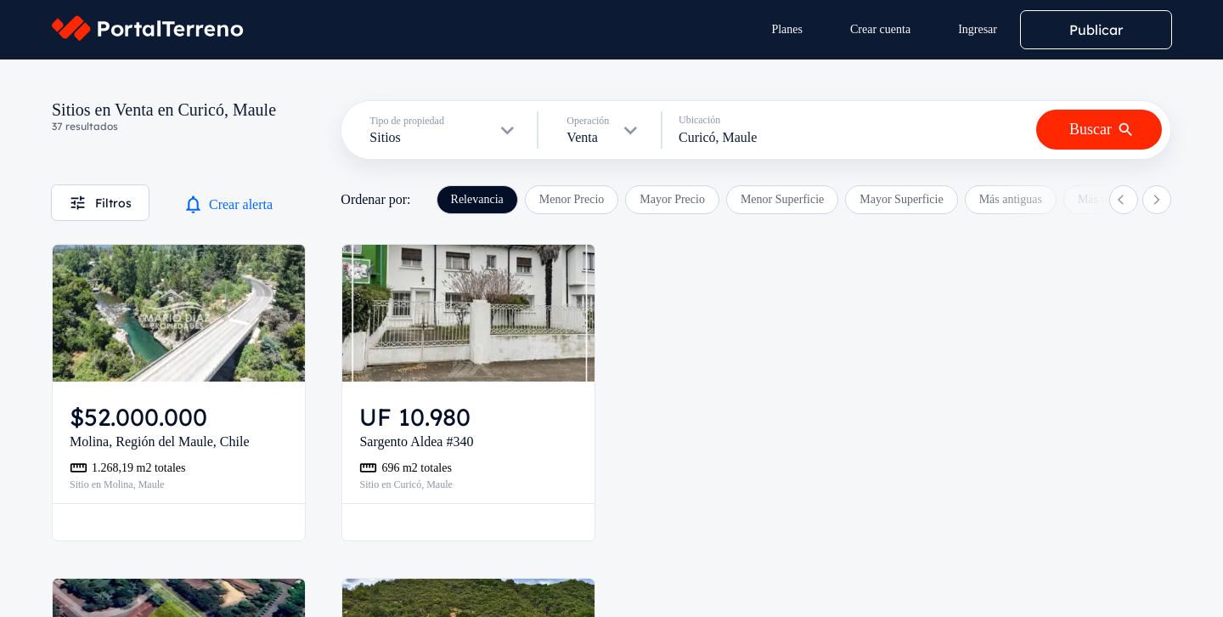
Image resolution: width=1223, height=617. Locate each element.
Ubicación (699, 120)
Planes (787, 29)
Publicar (1096, 29)
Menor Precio (572, 199)
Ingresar (977, 29)
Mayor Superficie (901, 199)
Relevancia (477, 199)
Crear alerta (228, 204)
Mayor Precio (672, 199)
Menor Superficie (782, 199)
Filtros (100, 203)
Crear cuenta (880, 29)
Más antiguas (1010, 199)
